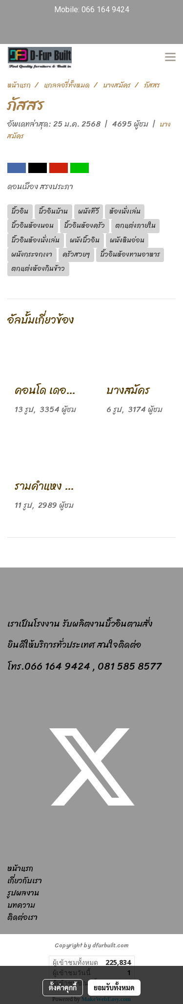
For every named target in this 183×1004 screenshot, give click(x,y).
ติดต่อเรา (22, 917)
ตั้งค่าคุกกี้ (63, 987)
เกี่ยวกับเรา (24, 880)
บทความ (21, 905)
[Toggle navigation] (170, 57)
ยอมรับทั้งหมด (114, 987)
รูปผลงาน (23, 893)
